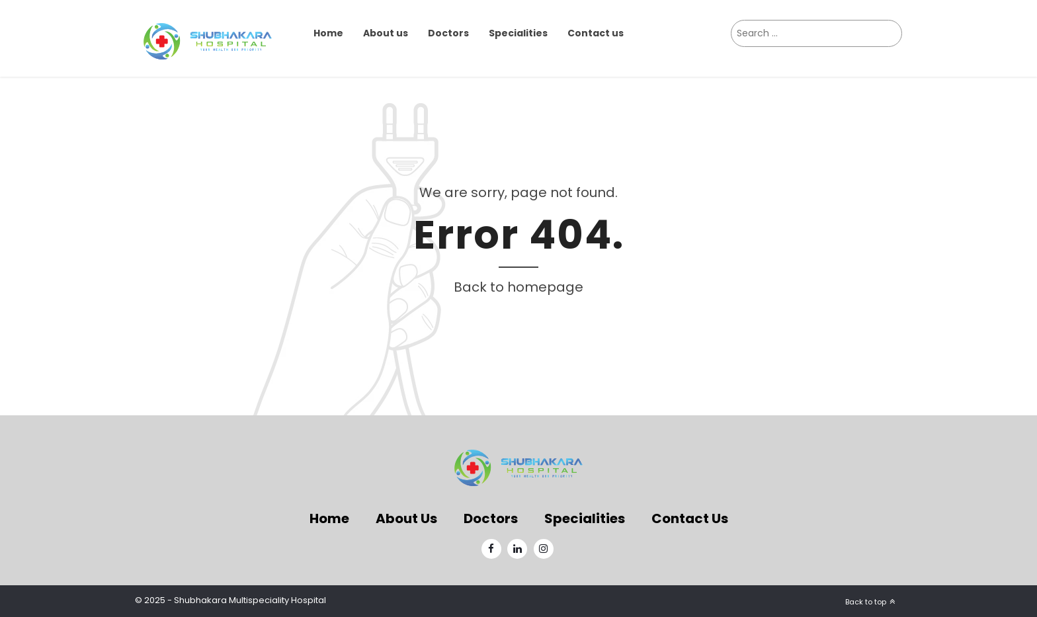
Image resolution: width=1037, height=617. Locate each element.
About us (385, 33)
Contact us (595, 33)
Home (328, 33)
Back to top (865, 601)
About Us (406, 518)
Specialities (518, 33)
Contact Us (689, 518)
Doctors (448, 33)
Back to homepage (518, 287)
